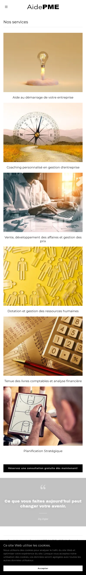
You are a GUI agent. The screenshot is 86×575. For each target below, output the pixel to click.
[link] (43, 6)
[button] (9, 7)
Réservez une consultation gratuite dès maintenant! (43, 468)
